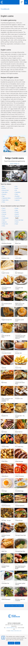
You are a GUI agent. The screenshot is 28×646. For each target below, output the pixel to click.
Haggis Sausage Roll (6, 319)
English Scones (5, 273)
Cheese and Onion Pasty (20, 383)
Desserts (4, 194)
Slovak (16, 208)
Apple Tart (4, 551)
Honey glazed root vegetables (6, 288)
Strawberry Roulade (6, 243)
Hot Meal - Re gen (6, 520)
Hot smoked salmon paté (6, 304)
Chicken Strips (5, 446)
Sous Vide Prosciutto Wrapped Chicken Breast (20, 567)
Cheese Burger (19, 520)
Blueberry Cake (5, 258)
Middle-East (5, 224)
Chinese (4, 212)
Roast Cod (17, 243)
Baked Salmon (18, 432)
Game (16, 188)
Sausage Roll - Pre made (19, 416)
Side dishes (4, 192)
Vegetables (17, 192)
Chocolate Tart (5, 583)
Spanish (17, 214)
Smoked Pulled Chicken (5, 566)
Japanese (4, 222)
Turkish (16, 222)
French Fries (18, 367)
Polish (16, 224)
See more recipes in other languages (14, 605)
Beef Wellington (19, 273)
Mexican (17, 216)
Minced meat (5, 190)
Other (3, 202)
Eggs (3, 196)
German (4, 214)
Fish (16, 190)
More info (11, 643)
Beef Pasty (4, 382)
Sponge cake (18, 353)
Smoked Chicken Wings (5, 536)
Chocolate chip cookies (19, 288)
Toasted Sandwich (19, 505)
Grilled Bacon (4, 476)
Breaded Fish (4, 415)
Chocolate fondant (6, 353)
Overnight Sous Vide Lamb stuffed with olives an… (20, 337)
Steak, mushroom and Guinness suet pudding (7, 400)
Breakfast (17, 196)
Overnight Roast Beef (20, 535)
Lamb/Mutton (18, 198)
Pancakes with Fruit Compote (20, 600)
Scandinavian (5, 218)
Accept (17, 643)
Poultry (4, 188)
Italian (16, 210)
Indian (3, 220)
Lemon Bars (18, 258)
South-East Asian (19, 220)
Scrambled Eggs (19, 491)
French (4, 210)
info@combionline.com (15, 630)
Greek (3, 216)
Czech (3, 208)
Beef (3, 186)
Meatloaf (3, 367)
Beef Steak (4, 432)
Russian (17, 212)
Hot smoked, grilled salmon (20, 584)
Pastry (16, 194)
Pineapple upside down (19, 320)
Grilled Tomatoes (19, 476)
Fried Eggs (4, 491)
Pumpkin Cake (19, 398)
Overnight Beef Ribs (20, 551)
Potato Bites (4, 461)
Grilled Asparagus (5, 599)
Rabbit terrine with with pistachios (19, 304)
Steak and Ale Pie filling (5, 336)
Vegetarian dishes (6, 198)
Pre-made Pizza (19, 446)
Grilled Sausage (19, 461)
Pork (16, 186)
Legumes (17, 200)
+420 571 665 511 (10, 627)
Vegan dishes (5, 200)
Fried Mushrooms (5, 505)
